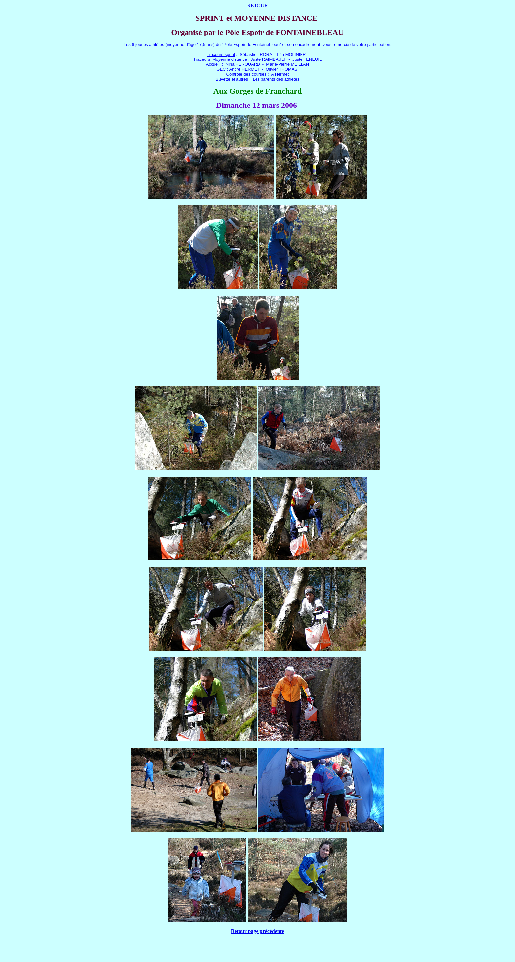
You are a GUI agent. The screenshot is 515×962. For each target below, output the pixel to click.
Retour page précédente (257, 931)
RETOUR (257, 5)
